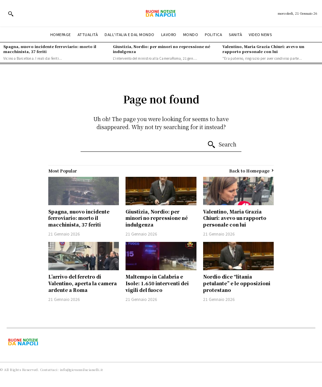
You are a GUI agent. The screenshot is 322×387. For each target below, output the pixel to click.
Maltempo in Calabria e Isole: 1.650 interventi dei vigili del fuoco (157, 283)
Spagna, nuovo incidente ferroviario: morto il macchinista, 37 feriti (49, 49)
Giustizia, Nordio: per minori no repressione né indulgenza (161, 49)
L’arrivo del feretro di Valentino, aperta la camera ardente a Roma (82, 283)
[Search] (221, 145)
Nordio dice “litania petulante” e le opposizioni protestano (236, 283)
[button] (11, 14)
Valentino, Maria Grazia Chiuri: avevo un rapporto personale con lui (263, 49)
